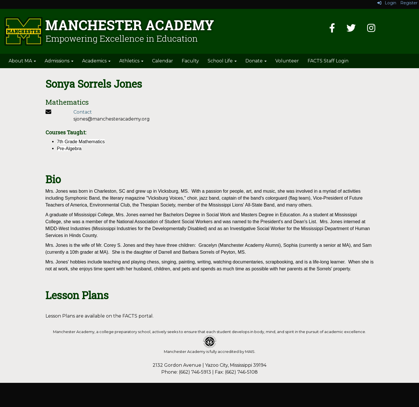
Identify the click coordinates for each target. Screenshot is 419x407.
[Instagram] (371, 30)
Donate (256, 61)
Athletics (131, 61)
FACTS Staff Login (328, 61)
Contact (82, 112)
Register (409, 2)
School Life (222, 61)
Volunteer (287, 61)
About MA (22, 61)
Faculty (190, 61)
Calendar (162, 61)
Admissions (59, 61)
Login (386, 2)
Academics (96, 61)
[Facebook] (332, 30)
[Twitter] (351, 30)
